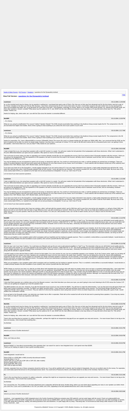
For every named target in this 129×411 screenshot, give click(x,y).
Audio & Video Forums (11, 92)
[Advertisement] (64, 6)
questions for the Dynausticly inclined (33, 96)
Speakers (30, 92)
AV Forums (22, 92)
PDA (123, 95)
